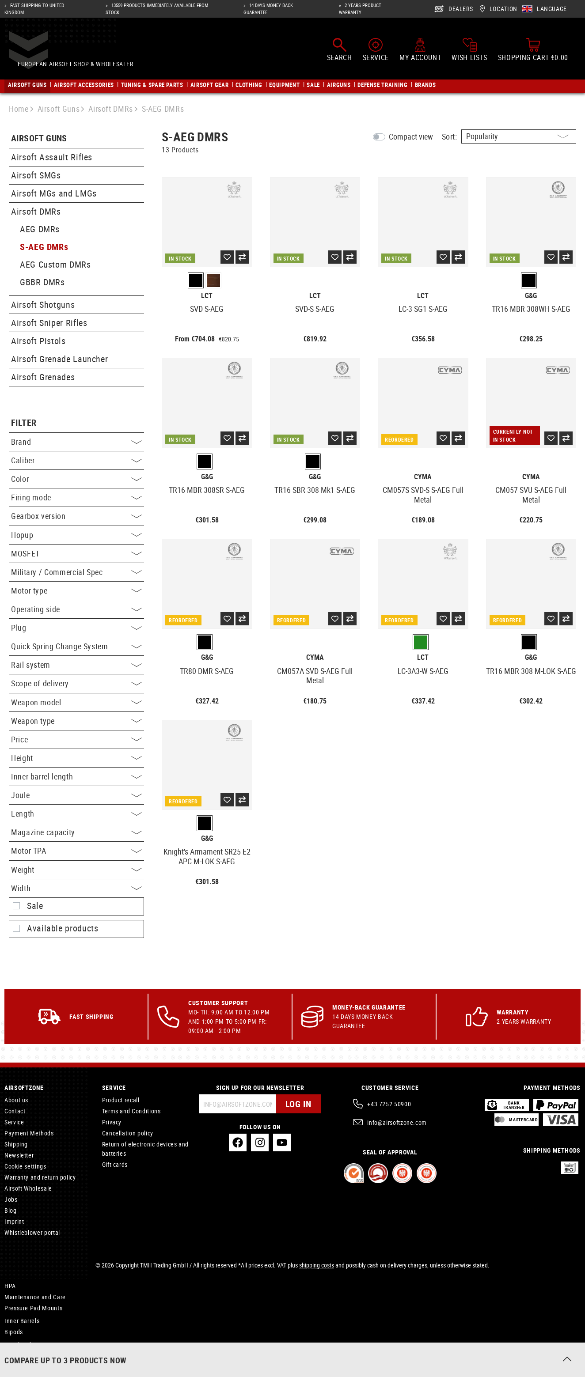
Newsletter (19, 1155)
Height (76, 758)
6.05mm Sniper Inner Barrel (42, 1355)
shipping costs (316, 1265)
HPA (10, 1286)
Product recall (121, 1100)
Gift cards (115, 1164)
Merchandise (21, 1344)
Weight (76, 869)
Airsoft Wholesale (28, 1188)
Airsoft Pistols (38, 341)
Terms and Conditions (131, 1111)
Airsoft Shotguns (43, 304)
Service (14, 1122)
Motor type (76, 590)
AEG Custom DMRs (55, 264)
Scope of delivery (76, 683)
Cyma (423, 477)
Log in (298, 1104)
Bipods (13, 1332)
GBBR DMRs (42, 282)
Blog (10, 1210)
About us (16, 1100)
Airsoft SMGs (36, 175)
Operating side (76, 609)
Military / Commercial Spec (76, 572)
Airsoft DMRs (36, 211)
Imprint (14, 1221)
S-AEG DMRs (44, 247)
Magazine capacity (76, 832)
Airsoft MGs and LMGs (54, 193)
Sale (35, 905)
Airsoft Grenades (43, 377)
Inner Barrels (21, 1320)
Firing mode (76, 497)
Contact (14, 1111)
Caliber (76, 460)
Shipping (16, 1144)
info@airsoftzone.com (397, 1122)
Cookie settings (25, 1166)
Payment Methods (29, 1133)
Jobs (11, 1199)
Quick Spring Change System (76, 646)
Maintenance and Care (35, 1297)
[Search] (339, 52)
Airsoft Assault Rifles (51, 157)
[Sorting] (518, 136)
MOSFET (76, 553)
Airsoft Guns (39, 138)
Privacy (112, 1122)
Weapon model (76, 702)
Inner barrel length (76, 776)
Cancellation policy (127, 1133)
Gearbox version (76, 516)
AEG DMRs (40, 229)
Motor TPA (76, 850)
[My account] (420, 52)
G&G (531, 295)
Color (76, 478)
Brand (76, 441)
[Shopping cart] (533, 52)
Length (76, 813)
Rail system (76, 664)
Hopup (76, 535)
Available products (63, 928)
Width (76, 888)
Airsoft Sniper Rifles (49, 323)
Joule (76, 795)
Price (76, 739)
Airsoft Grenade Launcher (59, 359)
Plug (76, 627)
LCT (207, 295)
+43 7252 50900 (389, 1104)
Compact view (411, 136)
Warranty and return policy (40, 1177)
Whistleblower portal (32, 1232)
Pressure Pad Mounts (33, 1308)
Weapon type (76, 720)
